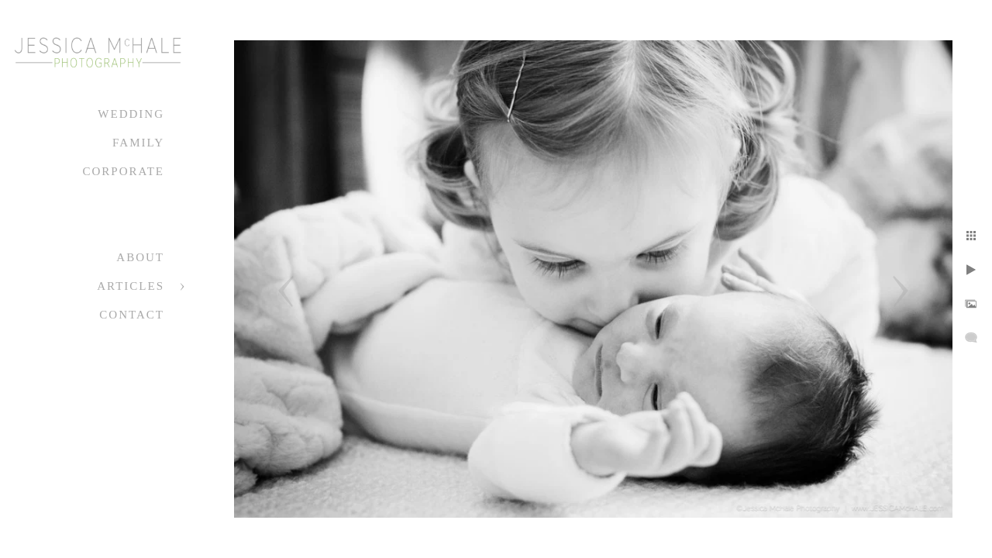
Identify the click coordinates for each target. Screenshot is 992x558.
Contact (131, 314)
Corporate (123, 171)
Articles (130, 286)
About (140, 257)
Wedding (131, 114)
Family (138, 142)
